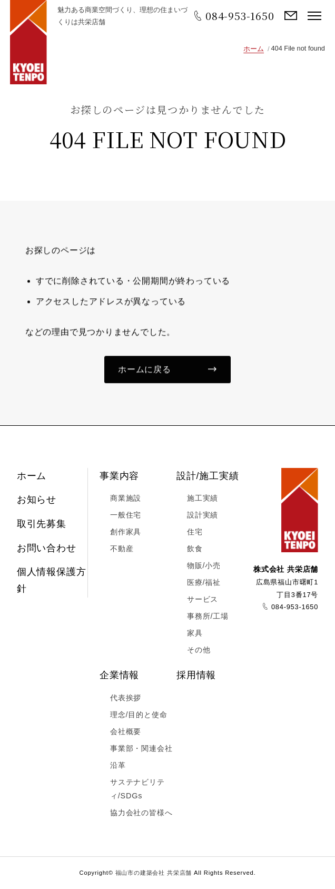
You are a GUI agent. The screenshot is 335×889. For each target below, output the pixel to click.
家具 (195, 633)
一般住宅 (125, 515)
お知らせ (36, 500)
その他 (198, 650)
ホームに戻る (144, 370)
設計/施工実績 (207, 476)
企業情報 (119, 675)
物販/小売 (204, 566)
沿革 (118, 765)
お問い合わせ (290, 15)
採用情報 (196, 675)
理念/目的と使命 (138, 715)
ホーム (253, 49)
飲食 (195, 549)
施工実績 (202, 498)
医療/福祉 (204, 583)
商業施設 (125, 498)
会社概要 (125, 732)
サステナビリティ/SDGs (137, 789)
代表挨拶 (125, 698)
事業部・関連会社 (141, 749)
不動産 (121, 549)
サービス (202, 599)
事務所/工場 (208, 616)
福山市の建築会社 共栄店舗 (28, 42)
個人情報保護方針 (51, 580)
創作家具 (125, 532)
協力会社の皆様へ (141, 812)
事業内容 (119, 476)
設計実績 (202, 515)
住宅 (195, 532)
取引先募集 (41, 524)
